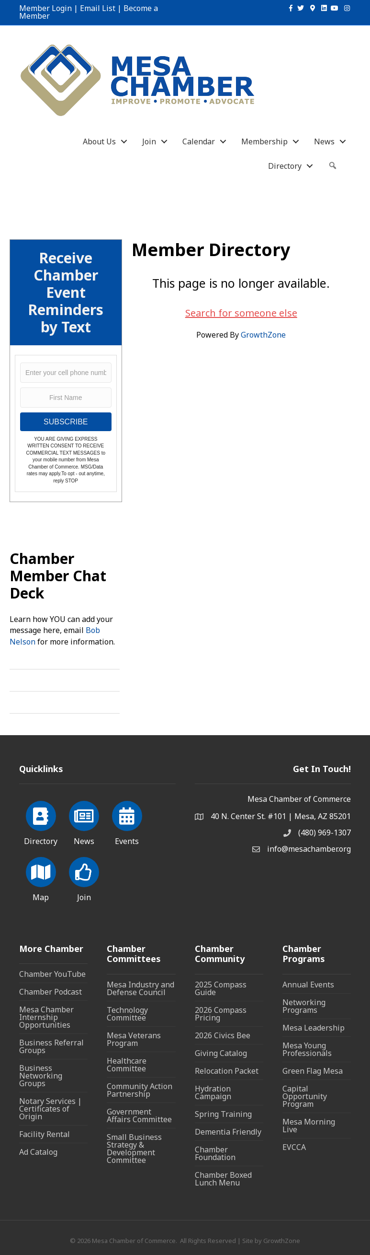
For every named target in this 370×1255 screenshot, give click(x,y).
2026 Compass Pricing (221, 1014)
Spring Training (223, 1114)
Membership (264, 141)
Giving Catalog (221, 1053)
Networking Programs (303, 1006)
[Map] (41, 877)
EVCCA (294, 1147)
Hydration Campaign (213, 1092)
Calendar (198, 141)
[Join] (84, 877)
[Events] (127, 821)
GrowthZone (263, 334)
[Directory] (41, 821)
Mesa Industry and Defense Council (140, 988)
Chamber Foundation (215, 1153)
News (324, 141)
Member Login (45, 8)
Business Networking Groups (40, 1076)
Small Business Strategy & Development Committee (134, 1148)
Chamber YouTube (52, 974)
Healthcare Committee (126, 1065)
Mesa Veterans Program (134, 1039)
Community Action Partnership (139, 1090)
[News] (84, 821)
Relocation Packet (226, 1071)
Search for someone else (241, 312)
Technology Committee (127, 1014)
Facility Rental (44, 1134)
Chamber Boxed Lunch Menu (223, 1179)
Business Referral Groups (51, 1046)
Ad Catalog (38, 1152)
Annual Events (308, 984)
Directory (285, 166)
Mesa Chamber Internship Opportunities (46, 1017)
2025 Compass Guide (221, 988)
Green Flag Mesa (312, 1071)
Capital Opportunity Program (304, 1096)
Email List (97, 8)
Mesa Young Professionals (307, 1049)
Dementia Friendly (228, 1131)
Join (149, 141)
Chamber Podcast (50, 991)
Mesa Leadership (313, 1027)
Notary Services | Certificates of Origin (50, 1109)
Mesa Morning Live (308, 1125)
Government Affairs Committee (139, 1115)
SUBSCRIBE (66, 422)
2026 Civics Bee (222, 1035)
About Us (99, 141)
